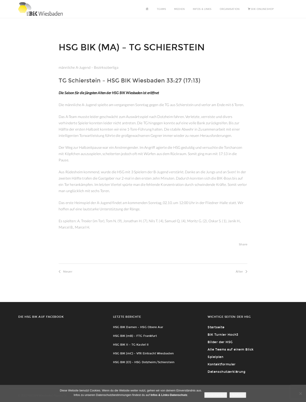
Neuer (65, 271)
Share (243, 244)
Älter (241, 271)
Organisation (229, 9)
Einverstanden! (216, 395)
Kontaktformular (221, 364)
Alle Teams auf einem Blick (231, 349)
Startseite (216, 327)
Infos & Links (202, 9)
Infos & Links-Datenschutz (169, 395)
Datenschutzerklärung (226, 372)
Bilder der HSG (220, 342)
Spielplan (215, 357)
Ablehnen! (237, 395)
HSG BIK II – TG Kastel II (131, 344)
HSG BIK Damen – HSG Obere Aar (138, 327)
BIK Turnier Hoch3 (223, 335)
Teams (161, 9)
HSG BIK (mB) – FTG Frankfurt (135, 336)
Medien (179, 9)
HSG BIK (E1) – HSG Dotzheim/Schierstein (143, 362)
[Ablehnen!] (300, 393)
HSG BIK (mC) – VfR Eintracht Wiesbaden (143, 353)
